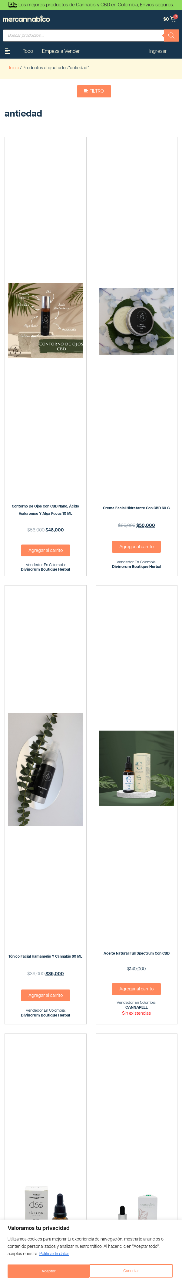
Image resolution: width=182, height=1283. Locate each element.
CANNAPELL (136, 1008)
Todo (28, 51)
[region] (91, 1251)
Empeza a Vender (61, 51)
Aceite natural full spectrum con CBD (137, 953)
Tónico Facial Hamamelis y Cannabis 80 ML (45, 957)
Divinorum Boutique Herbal (45, 570)
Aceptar (134, 1271)
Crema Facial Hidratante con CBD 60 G (136, 508)
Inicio (14, 68)
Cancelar (49, 1271)
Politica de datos (54, 1255)
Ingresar (158, 51)
